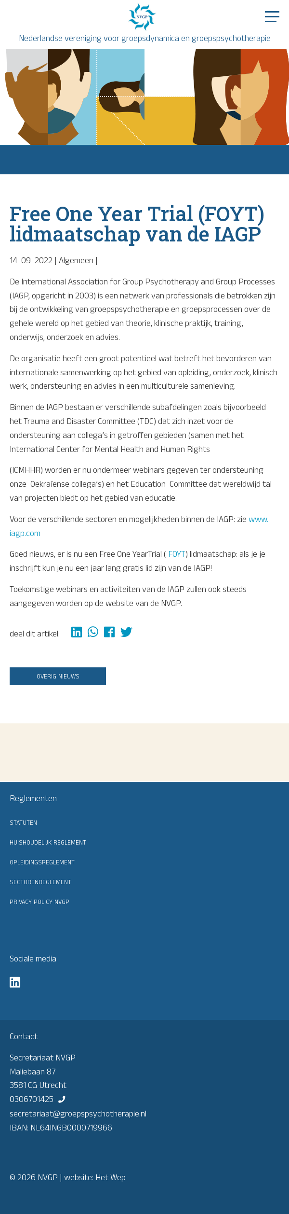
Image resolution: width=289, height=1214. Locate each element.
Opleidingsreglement (42, 861)
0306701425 (31, 1099)
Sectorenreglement (40, 881)
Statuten (23, 822)
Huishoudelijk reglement (48, 842)
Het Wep (110, 1177)
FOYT (176, 554)
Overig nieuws (58, 675)
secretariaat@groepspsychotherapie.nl (78, 1113)
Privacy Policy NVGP (39, 901)
